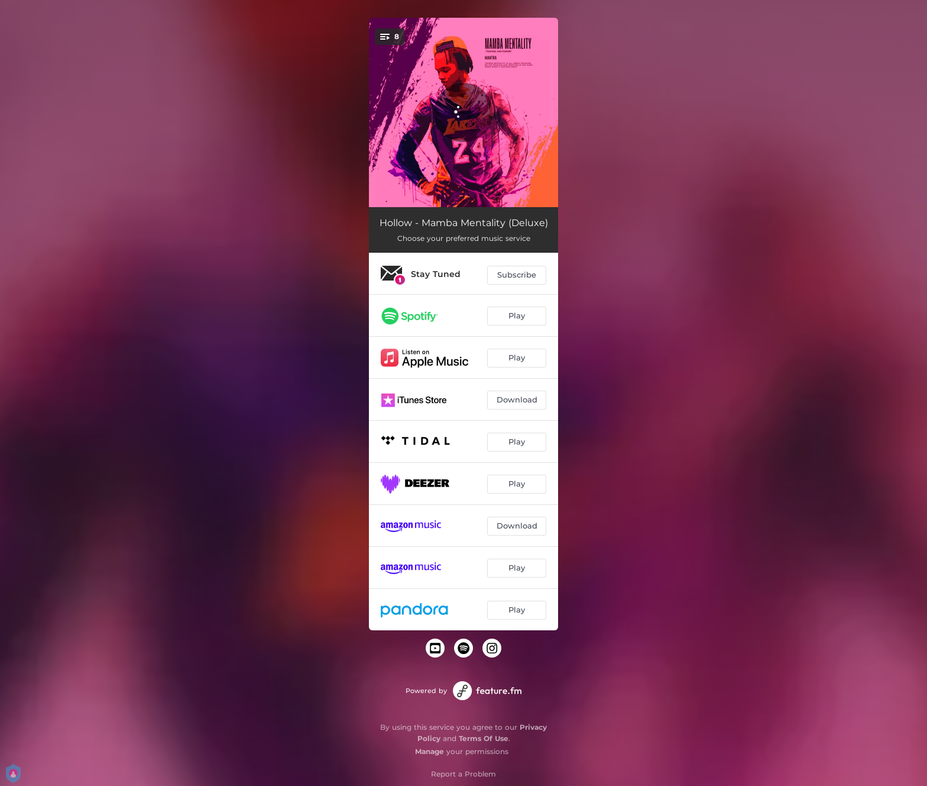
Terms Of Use (483, 738)
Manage (429, 751)
